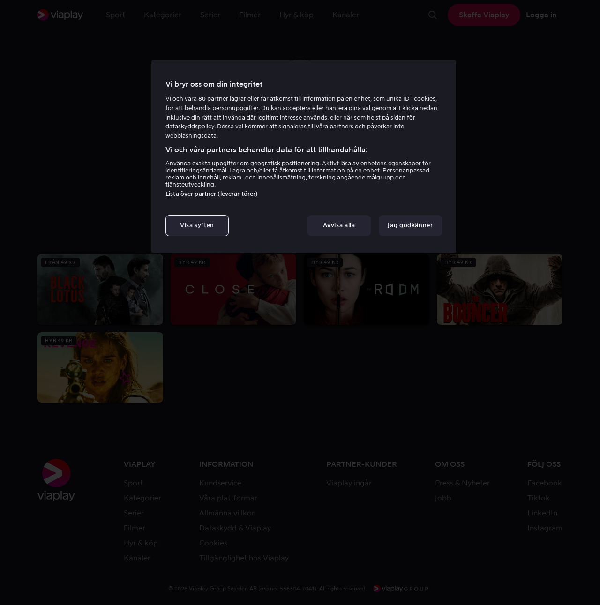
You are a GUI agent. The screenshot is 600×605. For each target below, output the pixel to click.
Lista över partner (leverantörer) (211, 193)
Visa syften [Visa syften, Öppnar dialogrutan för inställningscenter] (197, 225)
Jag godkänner (410, 225)
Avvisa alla (339, 225)
